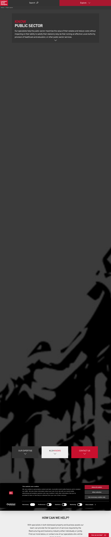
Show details (89, 533)
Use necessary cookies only (96, 526)
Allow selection (96, 521)
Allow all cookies (97, 516)
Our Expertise (25, 451)
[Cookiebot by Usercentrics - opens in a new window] (11, 533)
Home (2, 7)
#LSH (55, 451)
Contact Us (84, 451)
